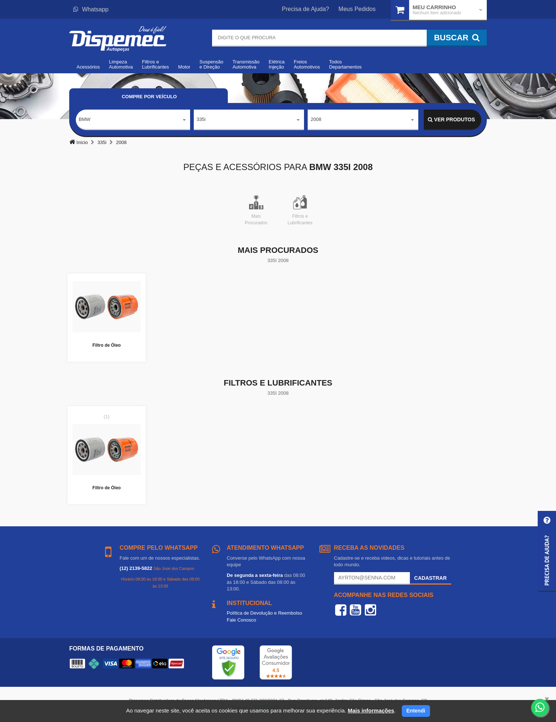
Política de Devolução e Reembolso (264, 613)
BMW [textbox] (84, 119)
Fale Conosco (241, 620)
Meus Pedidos (356, 9)
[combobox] (133, 120)
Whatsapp (90, 9)
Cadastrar (430, 578)
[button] (547, 551)
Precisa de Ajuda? (305, 9)
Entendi (416, 711)
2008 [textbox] (316, 119)
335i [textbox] (201, 119)
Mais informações (371, 710)
